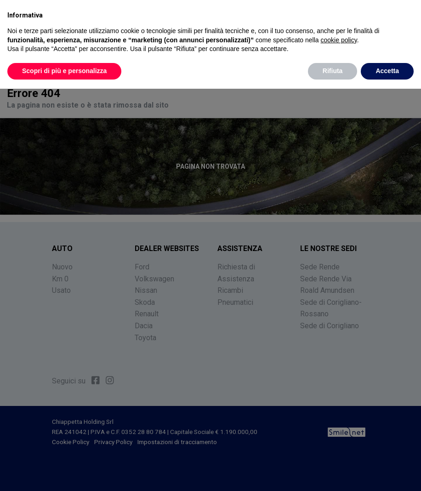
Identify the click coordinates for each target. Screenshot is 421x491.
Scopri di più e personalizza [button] (64, 70)
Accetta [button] (387, 70)
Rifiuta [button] (333, 70)
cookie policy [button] (339, 39)
